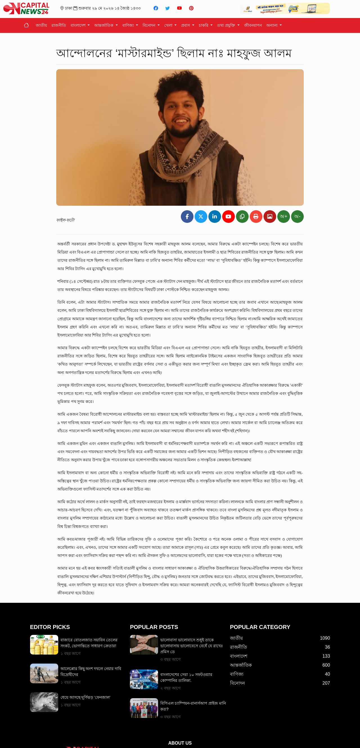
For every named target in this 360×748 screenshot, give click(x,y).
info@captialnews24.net (191, 738)
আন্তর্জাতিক (104, 25)
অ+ (283, 216)
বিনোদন (149, 25)
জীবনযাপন (253, 25)
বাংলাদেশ (79, 25)
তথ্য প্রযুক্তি (226, 25)
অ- (297, 216)
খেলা (169, 25)
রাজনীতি (58, 25)
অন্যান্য (272, 25)
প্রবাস (186, 25)
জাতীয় (41, 25)
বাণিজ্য (128, 25)
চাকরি (204, 25)
